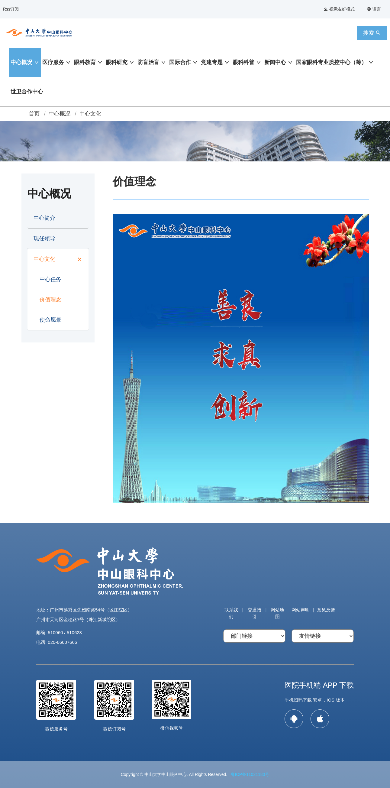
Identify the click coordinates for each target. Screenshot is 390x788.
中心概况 (21, 62)
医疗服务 (53, 62)
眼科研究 (116, 62)
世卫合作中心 (27, 92)
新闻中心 (275, 62)
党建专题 (212, 62)
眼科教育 (85, 62)
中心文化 (90, 114)
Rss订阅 (11, 9)
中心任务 (50, 279)
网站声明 (301, 609)
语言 (374, 9)
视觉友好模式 (339, 9)
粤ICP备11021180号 (250, 774)
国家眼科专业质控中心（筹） (331, 62)
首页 (34, 114)
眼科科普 (243, 62)
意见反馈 (326, 609)
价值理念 (50, 300)
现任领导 (44, 238)
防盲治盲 (148, 62)
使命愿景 (50, 320)
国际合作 (180, 62)
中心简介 (44, 218)
